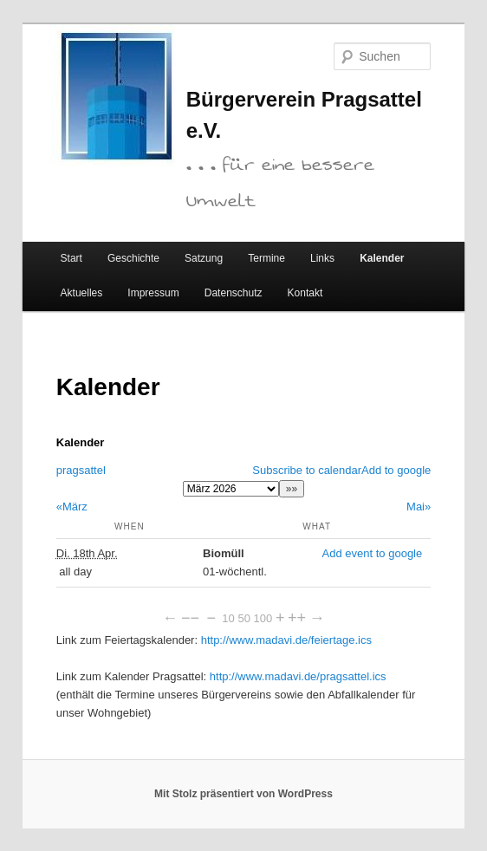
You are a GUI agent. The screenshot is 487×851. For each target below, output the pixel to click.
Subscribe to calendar (306, 470)
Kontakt (305, 293)
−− (190, 618)
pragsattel (81, 470)
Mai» (418, 506)
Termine (266, 258)
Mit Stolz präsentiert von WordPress (243, 794)
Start (71, 258)
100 (263, 618)
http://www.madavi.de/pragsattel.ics (298, 676)
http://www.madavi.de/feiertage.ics (286, 639)
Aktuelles (82, 293)
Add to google (396, 470)
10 (228, 618)
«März (72, 506)
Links (322, 258)
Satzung (204, 258)
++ (297, 618)
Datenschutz (234, 293)
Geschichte (133, 258)
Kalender (382, 258)
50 (243, 618)
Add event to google (372, 553)
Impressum (153, 293)
